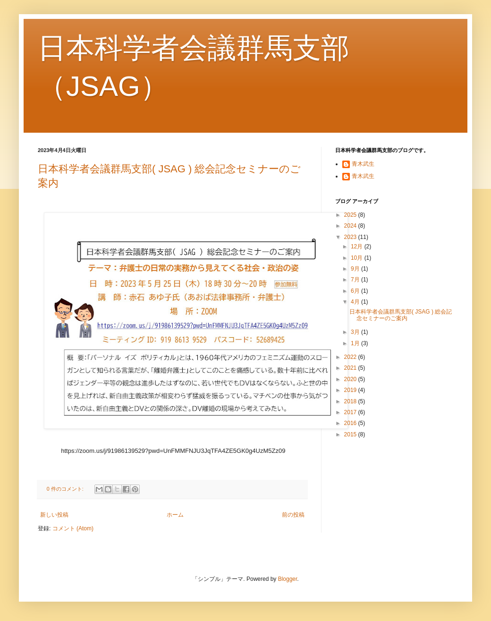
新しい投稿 (54, 514)
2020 (351, 379)
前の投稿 (293, 514)
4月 (356, 301)
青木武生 (363, 164)
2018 (351, 401)
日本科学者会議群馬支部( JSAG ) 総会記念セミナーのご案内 (400, 315)
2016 (351, 423)
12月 (357, 246)
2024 (351, 225)
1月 (356, 343)
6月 (356, 291)
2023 (351, 237)
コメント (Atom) (72, 528)
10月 (357, 258)
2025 (351, 215)
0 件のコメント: (66, 489)
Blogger (287, 579)
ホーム (175, 514)
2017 (351, 412)
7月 (356, 279)
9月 (356, 268)
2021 (351, 368)
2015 (351, 434)
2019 (351, 390)
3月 (356, 332)
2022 (351, 357)
